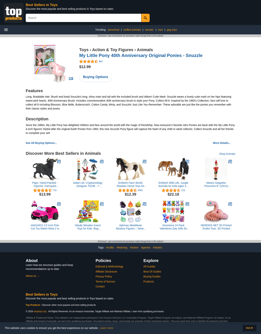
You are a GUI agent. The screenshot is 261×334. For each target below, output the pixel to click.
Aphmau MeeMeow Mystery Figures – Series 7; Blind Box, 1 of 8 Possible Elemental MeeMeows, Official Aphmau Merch (130, 227)
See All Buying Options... (41, 142)
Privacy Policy (104, 276)
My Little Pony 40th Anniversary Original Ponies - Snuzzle (141, 55)
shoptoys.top (40, 311)
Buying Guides (152, 276)
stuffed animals (132, 29)
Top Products (33, 305)
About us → (32, 275)
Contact (100, 286)
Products (148, 281)
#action (134, 247)
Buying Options (95, 77)
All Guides (149, 266)
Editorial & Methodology (109, 266)
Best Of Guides (152, 271)
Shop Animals (227, 153)
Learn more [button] (106, 327)
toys (160, 29)
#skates (157, 247)
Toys (84, 49)
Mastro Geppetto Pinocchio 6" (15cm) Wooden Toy (216, 184)
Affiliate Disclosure (106, 271)
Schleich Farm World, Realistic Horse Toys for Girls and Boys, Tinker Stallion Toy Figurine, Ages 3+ (130, 184)
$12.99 (85, 67)
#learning (121, 247)
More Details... (222, 142)
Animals (145, 49)
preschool (113, 29)
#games (145, 247)
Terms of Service (105, 281)
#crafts (110, 247)
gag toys (172, 29)
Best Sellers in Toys (42, 5)
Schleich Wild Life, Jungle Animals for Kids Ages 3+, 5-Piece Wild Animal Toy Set (173, 184)
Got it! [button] (249, 328)
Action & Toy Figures (112, 49)
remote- (149, 29)
